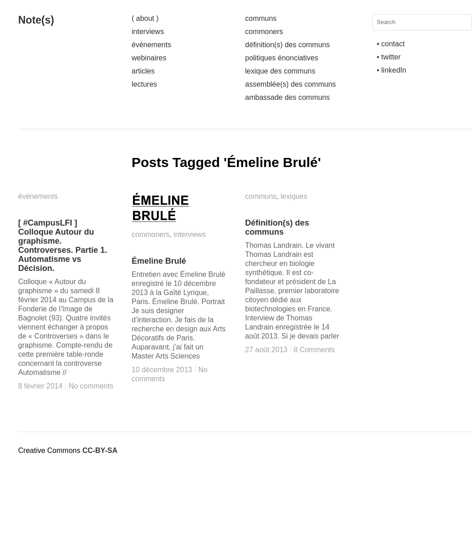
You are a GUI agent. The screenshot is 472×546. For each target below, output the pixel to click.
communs (260, 18)
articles (143, 71)
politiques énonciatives (281, 58)
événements (151, 45)
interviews (148, 31)
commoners (264, 31)
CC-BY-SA (99, 450)
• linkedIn (391, 70)
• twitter (389, 57)
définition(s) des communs (287, 45)
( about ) (145, 18)
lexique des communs (280, 71)
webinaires (149, 58)
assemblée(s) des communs (290, 84)
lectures (144, 84)
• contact (391, 44)
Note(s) (36, 20)
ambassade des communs (287, 97)
